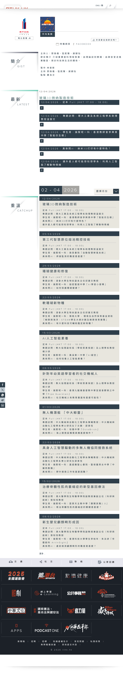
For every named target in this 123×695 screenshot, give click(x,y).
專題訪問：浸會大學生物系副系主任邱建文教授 (71, 281)
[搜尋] (110, 5)
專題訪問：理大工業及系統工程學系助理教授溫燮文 (73, 214)
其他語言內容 (70, 645)
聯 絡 (79, 562)
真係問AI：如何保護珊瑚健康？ (61, 288)
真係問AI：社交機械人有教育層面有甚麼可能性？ (72, 398)
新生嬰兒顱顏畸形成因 (61, 522)
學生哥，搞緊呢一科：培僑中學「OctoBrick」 (71, 429)
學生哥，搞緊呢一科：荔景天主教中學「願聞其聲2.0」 (76, 503)
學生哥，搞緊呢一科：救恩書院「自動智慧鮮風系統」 (75, 253)
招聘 (34, 641)
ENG (98, 5)
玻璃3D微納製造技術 (56, 98)
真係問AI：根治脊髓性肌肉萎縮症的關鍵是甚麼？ (72, 507)
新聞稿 (22, 641)
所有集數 (47, 34)
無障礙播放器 (49, 645)
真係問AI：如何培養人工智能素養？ (64, 359)
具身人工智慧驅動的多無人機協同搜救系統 (78, 448)
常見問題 (80, 641)
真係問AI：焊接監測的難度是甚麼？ (64, 256)
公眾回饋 (109, 562)
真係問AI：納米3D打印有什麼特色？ (65, 221)
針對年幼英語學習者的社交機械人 (70, 374)
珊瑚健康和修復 (55, 271)
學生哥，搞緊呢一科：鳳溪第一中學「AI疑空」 (71, 355)
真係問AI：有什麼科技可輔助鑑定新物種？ (68, 323)
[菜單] (119, 4)
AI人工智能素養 (56, 338)
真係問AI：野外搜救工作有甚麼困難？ (66, 472)
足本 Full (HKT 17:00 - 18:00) (63, 210)
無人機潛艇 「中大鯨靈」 (64, 413)
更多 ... (42, 554)
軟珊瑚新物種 (54, 303)
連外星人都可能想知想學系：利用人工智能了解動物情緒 (76, 225)
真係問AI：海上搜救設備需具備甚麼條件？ (68, 433)
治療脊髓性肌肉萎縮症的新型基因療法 (74, 487)
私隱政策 (96, 641)
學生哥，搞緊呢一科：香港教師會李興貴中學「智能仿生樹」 (79, 217)
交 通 (18, 562)
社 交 (49, 562)
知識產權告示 (61, 641)
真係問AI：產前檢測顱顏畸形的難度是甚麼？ (70, 546)
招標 (45, 641)
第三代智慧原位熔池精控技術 (67, 240)
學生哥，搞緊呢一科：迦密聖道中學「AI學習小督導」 (75, 284)
